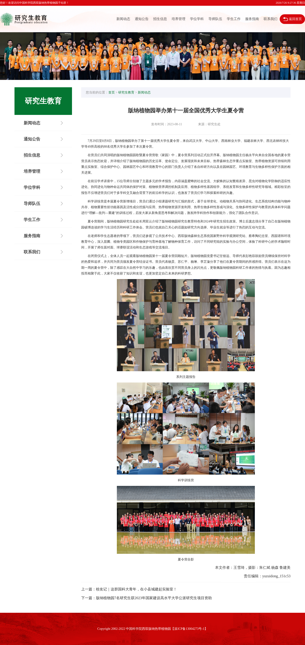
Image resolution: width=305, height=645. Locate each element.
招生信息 (160, 19)
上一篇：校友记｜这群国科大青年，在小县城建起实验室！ (129, 589)
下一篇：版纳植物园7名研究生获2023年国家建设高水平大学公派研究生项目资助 (146, 598)
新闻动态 (123, 19)
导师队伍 (215, 19)
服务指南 (252, 19)
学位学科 (197, 19)
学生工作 (234, 19)
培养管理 (178, 19)
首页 (111, 92)
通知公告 (142, 19)
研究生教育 (126, 92)
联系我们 (270, 19)
